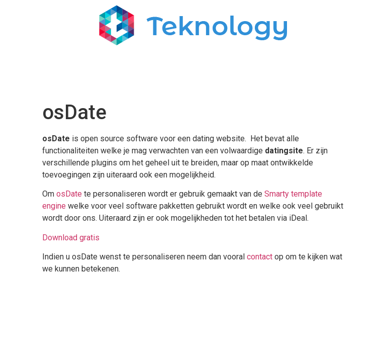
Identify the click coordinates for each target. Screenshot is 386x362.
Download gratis (71, 237)
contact (259, 256)
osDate (69, 194)
